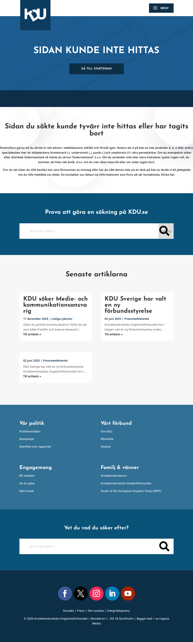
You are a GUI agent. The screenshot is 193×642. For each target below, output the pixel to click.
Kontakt (68, 611)
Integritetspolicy (118, 611)
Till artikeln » (32, 334)
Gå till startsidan (96, 68)
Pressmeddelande (55, 360)
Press (81, 611)
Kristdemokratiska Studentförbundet (126, 483)
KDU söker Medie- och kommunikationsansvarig (55, 305)
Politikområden (30, 431)
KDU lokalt (26, 491)
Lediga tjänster (61, 319)
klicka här (167, 174)
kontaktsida (151, 174)
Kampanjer (26, 439)
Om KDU (106, 431)
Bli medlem (27, 475)
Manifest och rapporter (35, 446)
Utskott (106, 446)
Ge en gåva (27, 483)
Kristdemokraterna (114, 475)
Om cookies (96, 611)
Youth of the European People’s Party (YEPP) (131, 491)
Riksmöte (107, 439)
